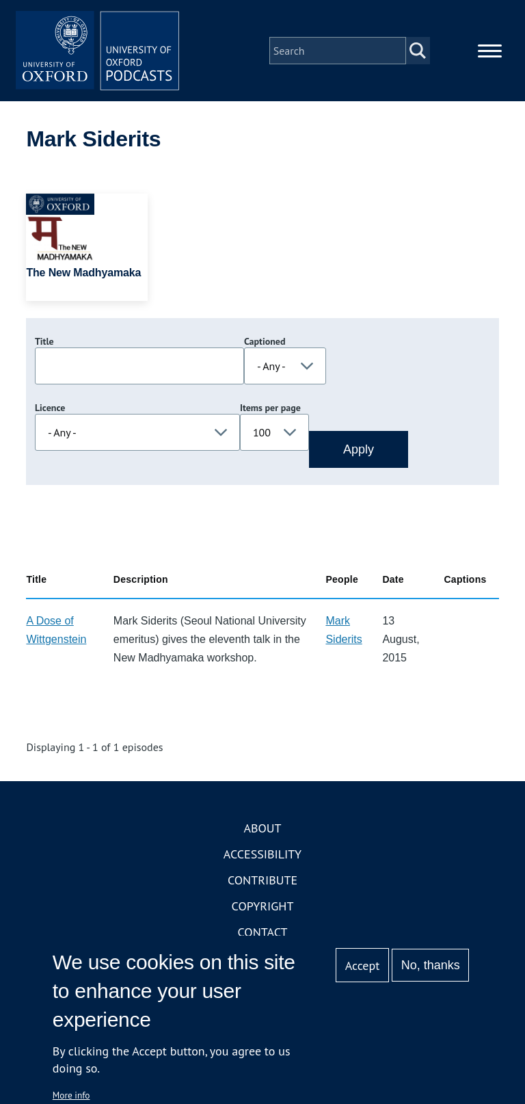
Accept (362, 965)
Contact (263, 933)
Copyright (263, 907)
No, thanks (430, 965)
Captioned (265, 342)
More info (71, 1095)
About (262, 829)
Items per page (270, 408)
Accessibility (262, 855)
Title (44, 342)
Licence (50, 408)
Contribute (262, 881)
